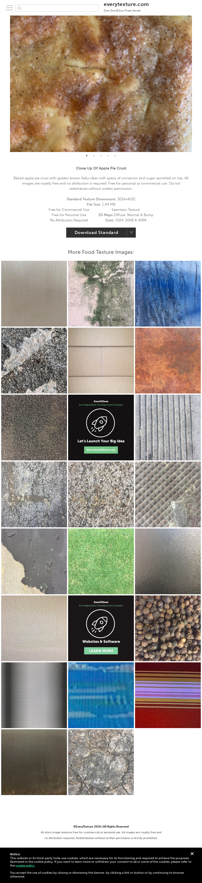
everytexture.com (126, 6)
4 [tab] (108, 155)
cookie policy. (25, 865)
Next (195, 83)
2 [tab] (94, 155)
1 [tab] (86, 155)
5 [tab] (115, 155)
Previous (6, 83)
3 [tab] (101, 155)
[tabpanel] (101, 84)
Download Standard (96, 232)
